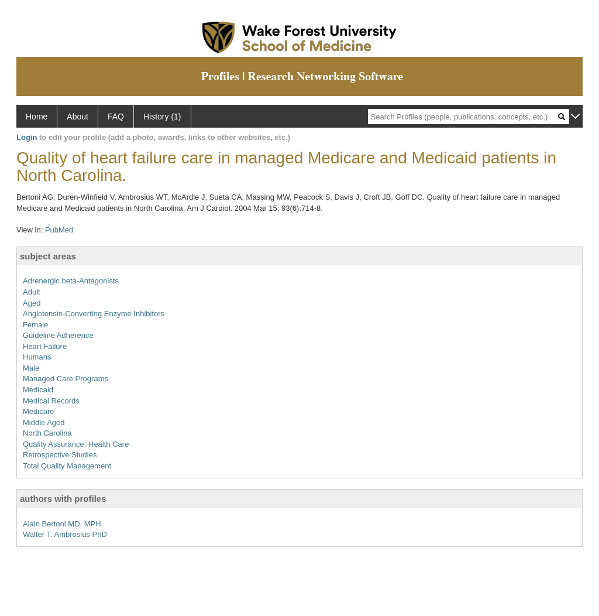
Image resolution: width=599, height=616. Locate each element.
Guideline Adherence (58, 335)
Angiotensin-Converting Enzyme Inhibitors (93, 313)
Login (26, 137)
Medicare (38, 411)
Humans (37, 357)
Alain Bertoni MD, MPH (62, 523)
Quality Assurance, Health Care (76, 444)
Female (35, 324)
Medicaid (38, 389)
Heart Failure (45, 346)
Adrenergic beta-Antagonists (71, 280)
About (77, 116)
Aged (31, 303)
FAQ (116, 116)
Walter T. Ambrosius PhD (65, 534)
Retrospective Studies (60, 454)
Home (36, 116)
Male (31, 368)
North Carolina (47, 433)
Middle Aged (44, 422)
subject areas (48, 256)
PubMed (59, 229)
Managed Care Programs (65, 378)
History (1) (162, 116)
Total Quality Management (67, 465)
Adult (31, 292)
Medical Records (51, 400)
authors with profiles (63, 499)
